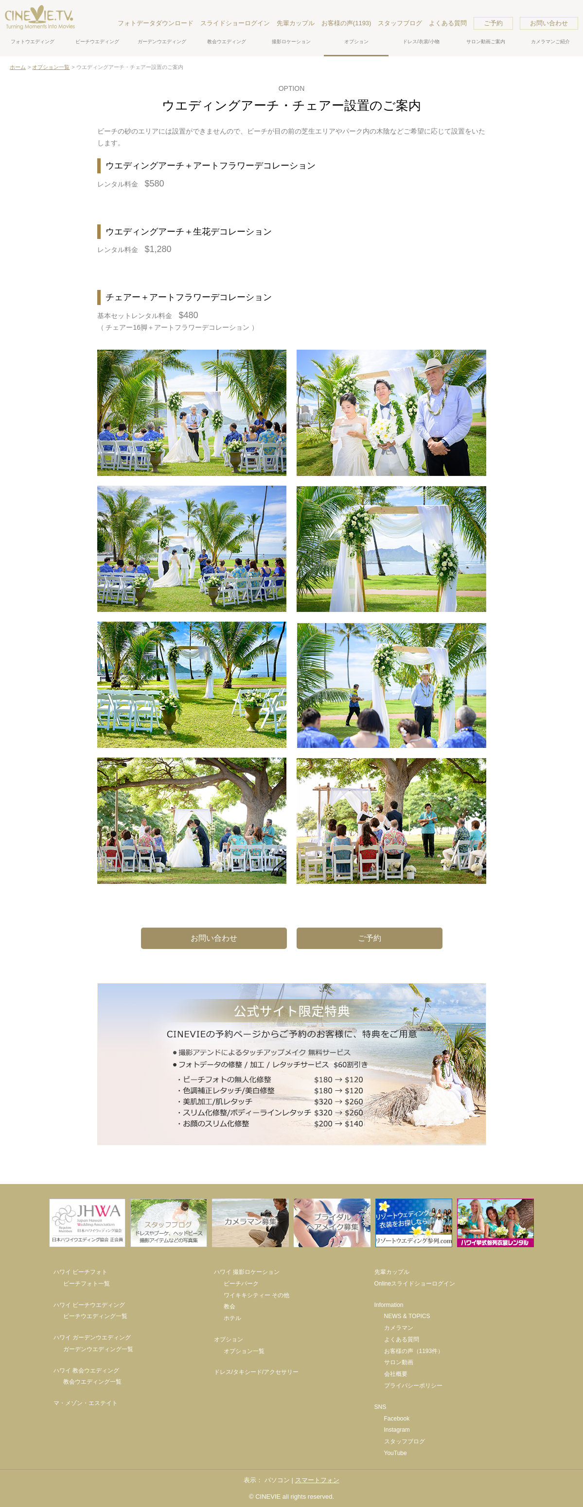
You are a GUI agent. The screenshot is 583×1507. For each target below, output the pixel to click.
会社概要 (395, 1374)
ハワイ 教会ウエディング (86, 1370)
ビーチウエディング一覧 (95, 1316)
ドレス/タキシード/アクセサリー (256, 1372)
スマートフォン (317, 1480)
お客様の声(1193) (346, 23)
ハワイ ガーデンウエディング (92, 1337)
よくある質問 (448, 23)
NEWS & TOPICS (407, 1316)
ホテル (232, 1318)
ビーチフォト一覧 (86, 1283)
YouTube (395, 1453)
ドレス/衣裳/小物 (421, 41)
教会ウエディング (226, 41)
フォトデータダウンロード (156, 23)
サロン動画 (398, 1362)
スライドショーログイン (235, 23)
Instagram (397, 1429)
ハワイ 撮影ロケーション (247, 1272)
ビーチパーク (241, 1283)
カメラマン (398, 1327)
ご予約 (493, 23)
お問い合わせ (549, 23)
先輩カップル (296, 23)
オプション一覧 (51, 67)
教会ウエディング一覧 (92, 1381)
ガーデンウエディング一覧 (98, 1349)
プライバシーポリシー (413, 1385)
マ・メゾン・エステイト (85, 1403)
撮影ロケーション (291, 41)
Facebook (397, 1418)
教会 (229, 1306)
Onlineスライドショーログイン (415, 1283)
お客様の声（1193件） (414, 1351)
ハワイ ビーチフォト (80, 1272)
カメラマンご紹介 (550, 41)
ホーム (18, 67)
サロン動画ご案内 (485, 41)
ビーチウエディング (97, 41)
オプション (356, 41)
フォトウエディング (32, 41)
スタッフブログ (400, 23)
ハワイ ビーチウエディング (89, 1305)
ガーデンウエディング (162, 41)
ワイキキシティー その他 (256, 1295)
